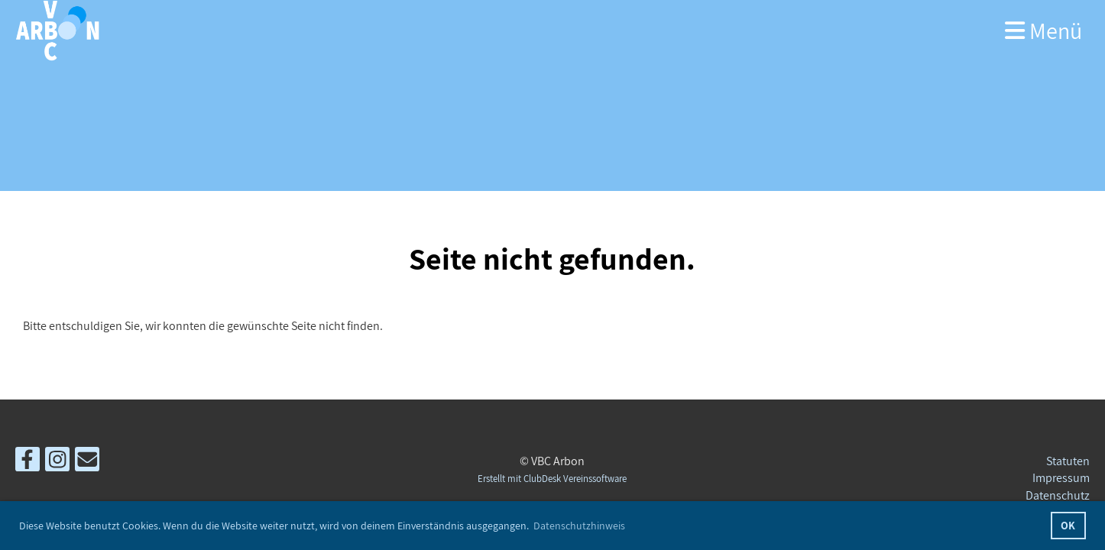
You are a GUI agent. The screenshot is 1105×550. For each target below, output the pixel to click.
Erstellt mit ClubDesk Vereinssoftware (552, 478)
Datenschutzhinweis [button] (579, 525)
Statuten (1068, 461)
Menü (1043, 30)
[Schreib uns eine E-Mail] (87, 462)
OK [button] (1068, 525)
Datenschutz (1058, 495)
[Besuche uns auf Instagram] (57, 462)
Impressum (1061, 478)
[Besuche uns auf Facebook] (27, 462)
